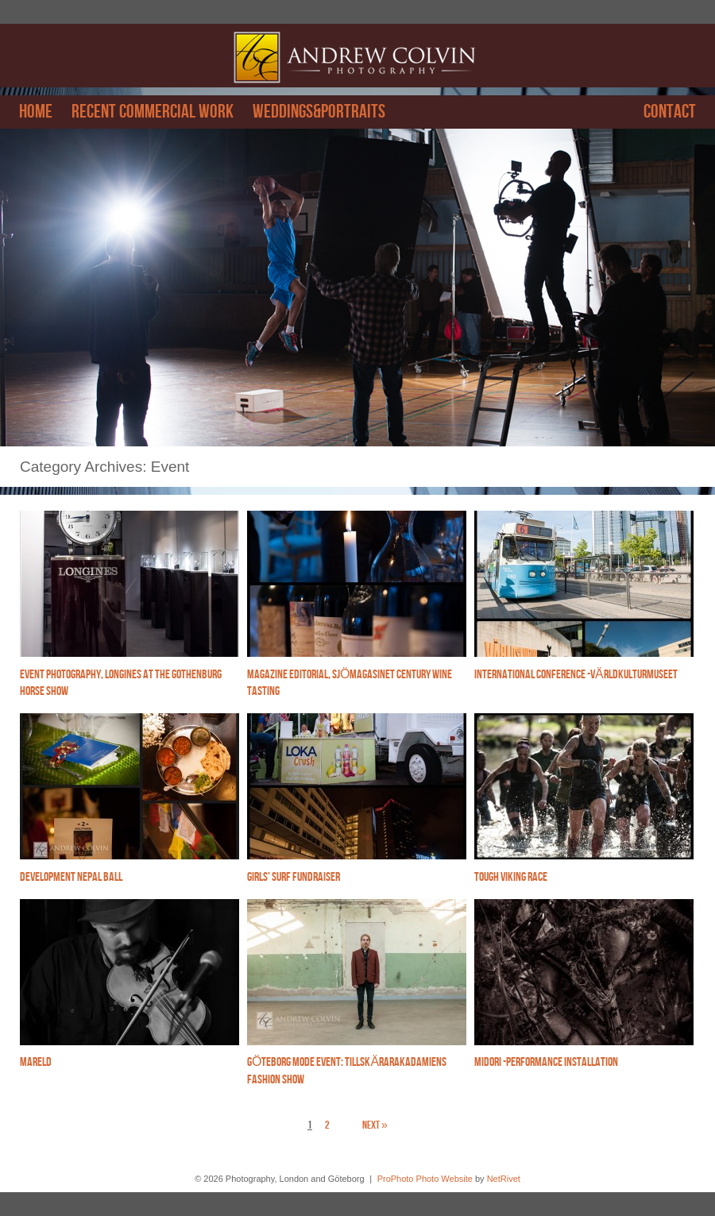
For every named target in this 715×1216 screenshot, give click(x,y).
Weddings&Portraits (319, 112)
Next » (375, 1125)
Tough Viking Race (510, 877)
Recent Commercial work (153, 112)
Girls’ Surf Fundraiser (293, 877)
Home (35, 112)
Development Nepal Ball (71, 877)
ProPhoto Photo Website (425, 1178)
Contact (670, 112)
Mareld (36, 1062)
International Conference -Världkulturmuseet (576, 674)
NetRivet (503, 1178)
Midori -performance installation (546, 1062)
